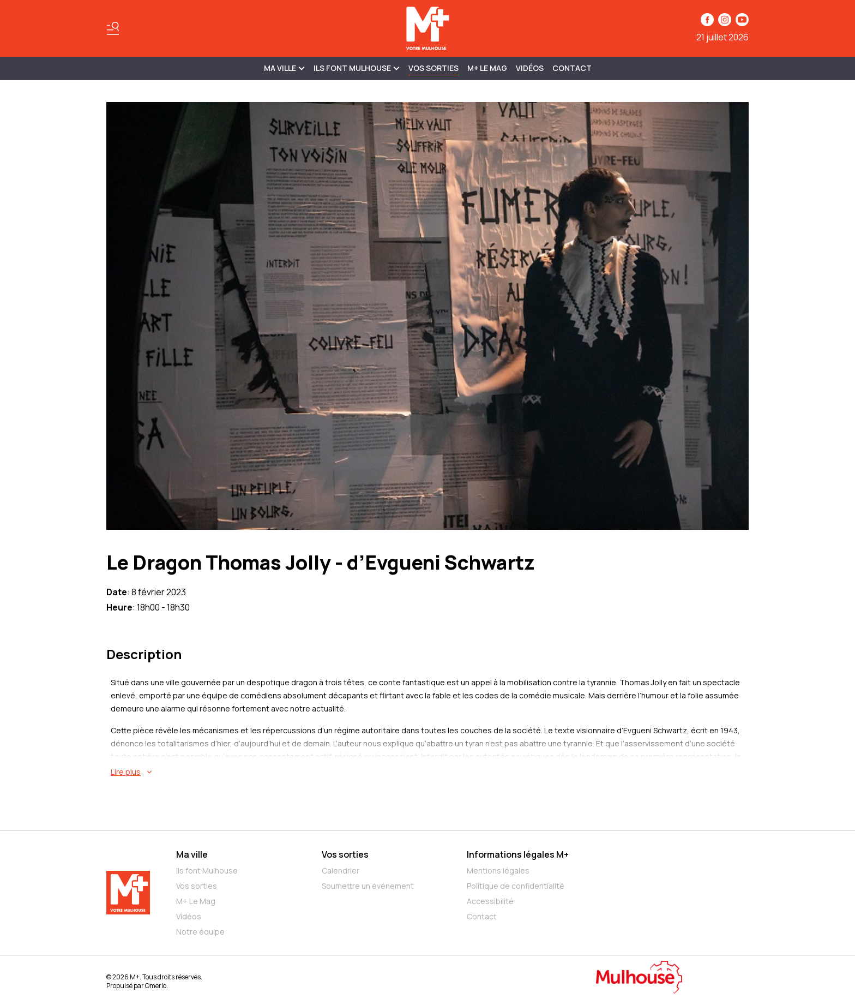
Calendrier (340, 870)
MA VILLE (284, 68)
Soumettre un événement (368, 886)
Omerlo (155, 985)
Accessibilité (490, 901)
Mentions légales (498, 870)
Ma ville (192, 854)
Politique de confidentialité (515, 886)
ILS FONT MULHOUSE (357, 68)
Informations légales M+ (518, 854)
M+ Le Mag (487, 68)
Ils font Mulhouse (207, 870)
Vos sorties (433, 68)
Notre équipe (200, 931)
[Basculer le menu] (112, 28)
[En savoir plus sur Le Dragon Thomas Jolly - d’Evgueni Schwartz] (430, 772)
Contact (572, 68)
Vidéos (530, 68)
